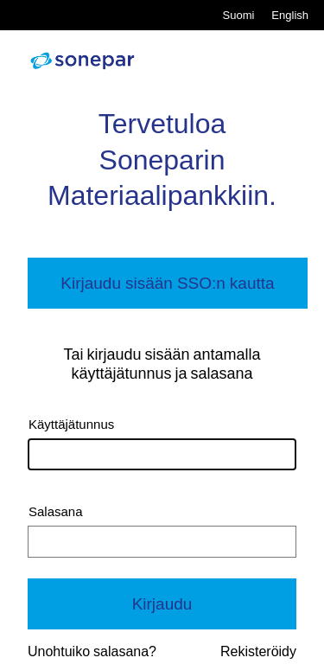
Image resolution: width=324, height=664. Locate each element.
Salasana (56, 512)
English (289, 15)
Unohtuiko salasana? (92, 651)
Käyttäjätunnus (71, 424)
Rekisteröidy (258, 651)
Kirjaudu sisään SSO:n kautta (167, 283)
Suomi (239, 15)
